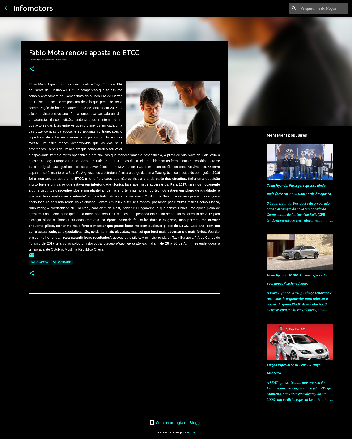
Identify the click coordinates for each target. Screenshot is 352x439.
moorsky (190, 432)
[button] (31, 69)
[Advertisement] (124, 363)
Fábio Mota (39, 262)
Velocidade (62, 262)
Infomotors (33, 8)
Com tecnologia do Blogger (176, 423)
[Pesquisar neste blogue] (323, 8)
